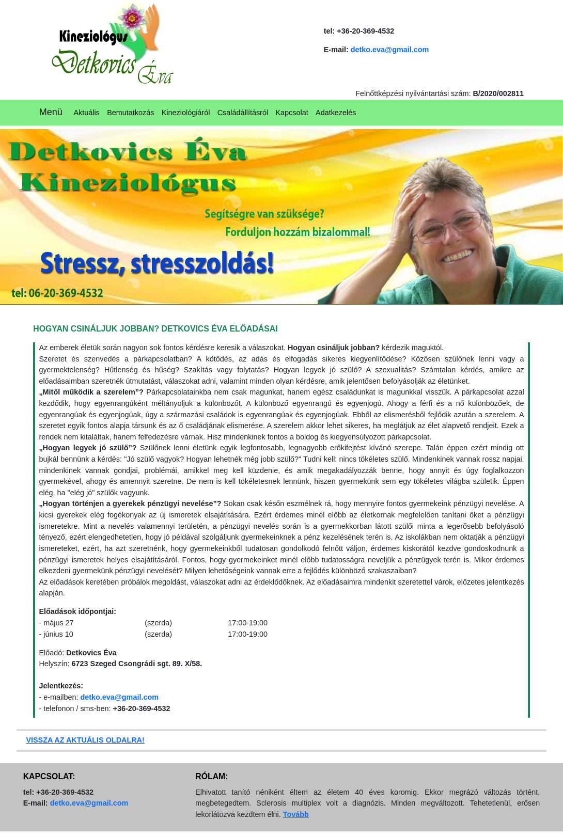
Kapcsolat (291, 112)
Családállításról (242, 112)
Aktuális (86, 112)
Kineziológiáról (186, 112)
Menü (50, 112)
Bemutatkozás (130, 112)
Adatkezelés (336, 112)
